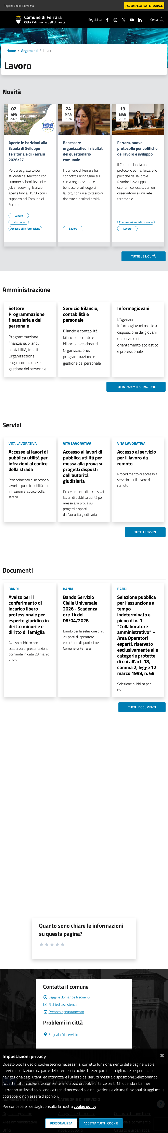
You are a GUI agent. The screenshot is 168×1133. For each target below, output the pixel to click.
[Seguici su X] (122, 19)
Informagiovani (133, 308)
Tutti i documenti (142, 707)
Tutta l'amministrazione (136, 386)
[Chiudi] (162, 1055)
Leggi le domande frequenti (66, 997)
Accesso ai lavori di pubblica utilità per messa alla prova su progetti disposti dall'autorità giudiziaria (83, 466)
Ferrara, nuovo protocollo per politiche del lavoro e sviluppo (137, 148)
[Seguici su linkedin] (138, 19)
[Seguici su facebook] (106, 19)
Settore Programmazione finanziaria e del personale (26, 317)
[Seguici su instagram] (114, 19)
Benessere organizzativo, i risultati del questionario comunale (83, 151)
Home (11, 50)
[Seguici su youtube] (130, 19)
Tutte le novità (143, 256)
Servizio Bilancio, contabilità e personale (81, 314)
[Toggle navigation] (8, 19)
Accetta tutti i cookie (101, 1123)
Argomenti (29, 50)
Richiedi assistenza (60, 1004)
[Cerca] (161, 19)
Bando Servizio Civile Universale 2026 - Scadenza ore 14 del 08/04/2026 (80, 608)
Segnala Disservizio (60, 1034)
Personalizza (61, 1123)
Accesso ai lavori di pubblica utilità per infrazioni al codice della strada (28, 460)
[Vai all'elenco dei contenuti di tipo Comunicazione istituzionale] (136, 222)
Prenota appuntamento (63, 1012)
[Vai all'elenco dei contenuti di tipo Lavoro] (19, 215)
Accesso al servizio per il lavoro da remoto (136, 457)
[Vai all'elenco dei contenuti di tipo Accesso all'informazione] (25, 228)
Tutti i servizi (145, 532)
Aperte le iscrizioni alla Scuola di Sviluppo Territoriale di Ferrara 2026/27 (28, 151)
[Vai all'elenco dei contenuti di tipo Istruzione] (19, 222)
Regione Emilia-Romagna (19, 5)
